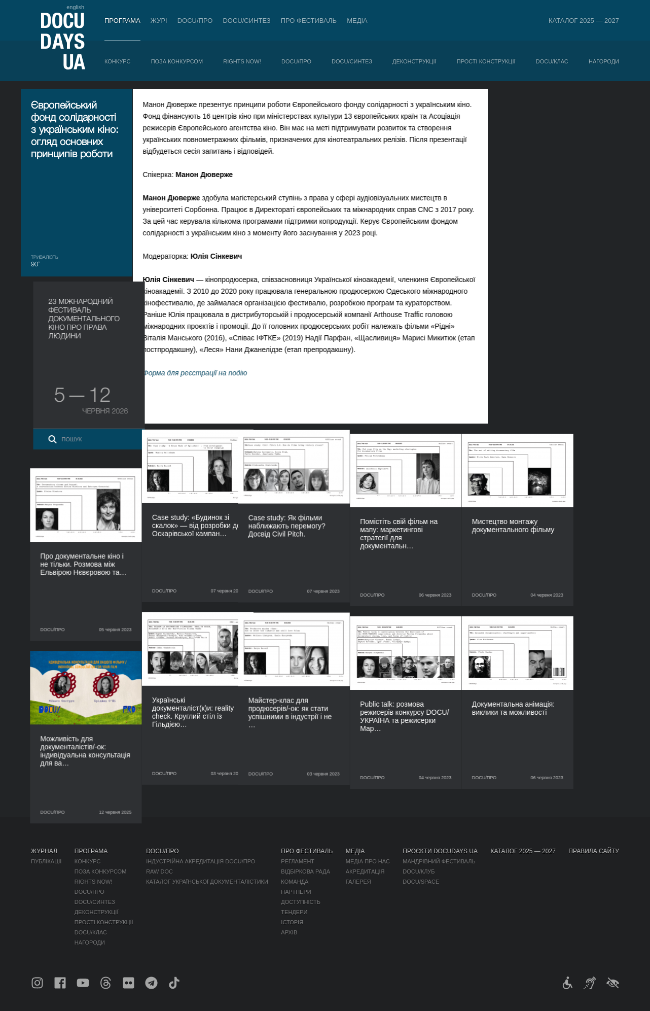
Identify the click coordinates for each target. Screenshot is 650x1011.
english (75, 7)
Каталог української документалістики (207, 882)
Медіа (357, 20)
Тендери (294, 912)
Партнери (296, 892)
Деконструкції (414, 61)
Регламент (297, 861)
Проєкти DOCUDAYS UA (440, 851)
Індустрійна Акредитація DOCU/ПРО (200, 861)
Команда (294, 882)
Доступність (300, 902)
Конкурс (117, 61)
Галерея (358, 882)
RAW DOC (159, 871)
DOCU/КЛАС (552, 61)
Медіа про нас (368, 861)
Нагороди (604, 61)
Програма (122, 20)
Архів (289, 932)
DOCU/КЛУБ (419, 871)
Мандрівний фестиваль (439, 861)
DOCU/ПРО (195, 20)
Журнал (44, 851)
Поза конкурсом (177, 61)
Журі (159, 20)
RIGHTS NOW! (242, 61)
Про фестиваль (309, 20)
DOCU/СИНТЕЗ (246, 20)
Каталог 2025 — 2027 (584, 20)
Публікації (46, 861)
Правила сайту (593, 851)
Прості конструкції (486, 61)
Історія (292, 922)
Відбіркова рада (305, 871)
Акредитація (365, 871)
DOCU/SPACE (421, 882)
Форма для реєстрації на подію (205, 373)
